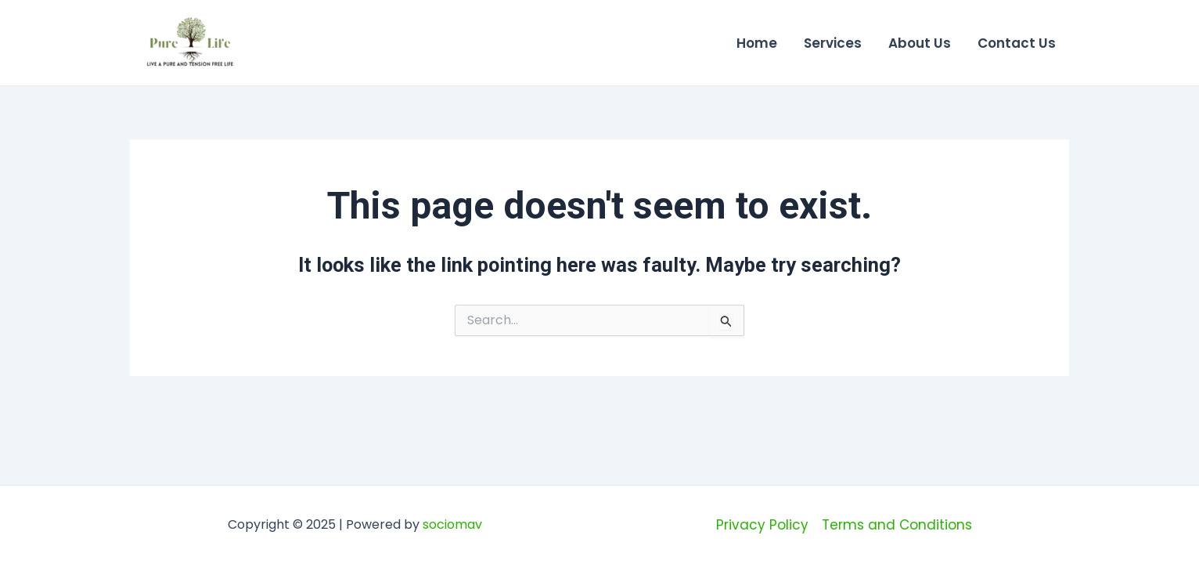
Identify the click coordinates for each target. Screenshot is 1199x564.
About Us (919, 43)
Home (756, 43)
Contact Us (1017, 43)
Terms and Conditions (897, 524)
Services (833, 43)
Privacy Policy (762, 524)
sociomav (452, 524)
